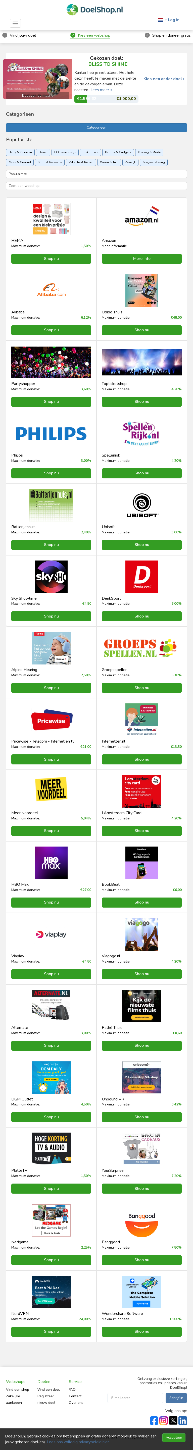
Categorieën (96, 127)
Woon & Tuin (109, 162)
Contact (75, 1396)
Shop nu (51, 258)
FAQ (72, 1389)
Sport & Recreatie (50, 162)
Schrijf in (176, 1398)
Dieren (43, 152)
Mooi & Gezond (20, 162)
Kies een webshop (94, 35)
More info (142, 258)
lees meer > (102, 90)
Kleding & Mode (149, 152)
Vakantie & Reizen (81, 162)
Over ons (76, 1402)
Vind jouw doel (23, 35)
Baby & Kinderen (20, 152)
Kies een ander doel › (163, 79)
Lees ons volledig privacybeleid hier (78, 1442)
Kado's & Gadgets (118, 152)
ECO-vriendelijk (65, 152)
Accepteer (174, 1437)
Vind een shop (17, 1389)
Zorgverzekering (153, 162)
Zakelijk (130, 162)
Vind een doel (48, 1389)
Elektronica (90, 152)
